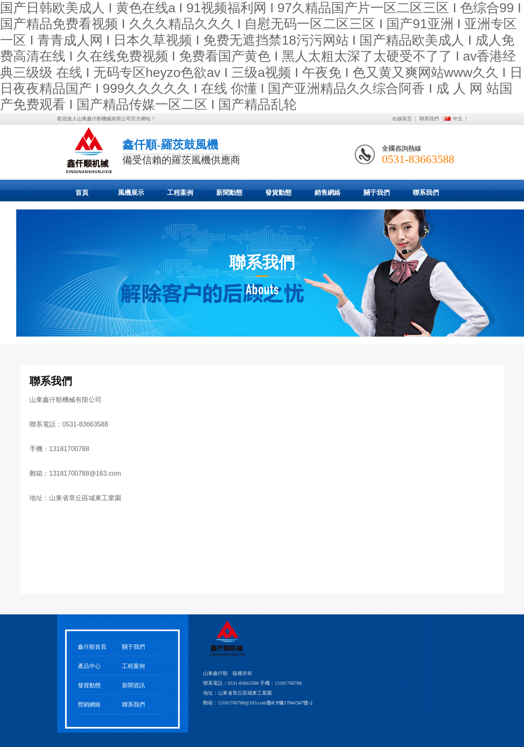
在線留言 (402, 119)
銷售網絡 (327, 192)
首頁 (81, 192)
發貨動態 (278, 192)
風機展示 (131, 192)
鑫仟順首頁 (92, 647)
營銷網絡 (89, 705)
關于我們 (377, 192)
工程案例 (180, 192)
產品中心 (89, 666)
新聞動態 (229, 192)
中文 (458, 119)
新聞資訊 (133, 685)
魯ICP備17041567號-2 (290, 703)
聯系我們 (429, 119)
